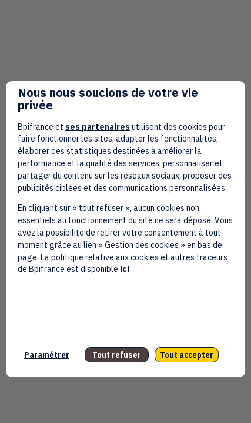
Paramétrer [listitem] (46, 355)
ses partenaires (97, 127)
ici (124, 269)
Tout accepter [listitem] (186, 355)
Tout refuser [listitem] (116, 355)
